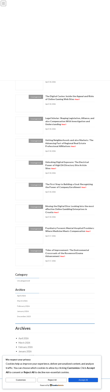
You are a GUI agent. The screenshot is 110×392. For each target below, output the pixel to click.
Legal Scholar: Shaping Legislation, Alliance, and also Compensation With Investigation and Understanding (69, 121)
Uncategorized (23, 281)
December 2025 (24, 316)
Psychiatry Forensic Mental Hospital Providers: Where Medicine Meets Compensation (69, 230)
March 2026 (22, 301)
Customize (21, 380)
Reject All (52, 380)
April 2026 (21, 296)
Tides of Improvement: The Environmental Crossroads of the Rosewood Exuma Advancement (67, 253)
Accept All (83, 380)
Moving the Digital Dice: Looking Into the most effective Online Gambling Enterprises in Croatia (69, 209)
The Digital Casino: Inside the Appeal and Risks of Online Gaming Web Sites (69, 98)
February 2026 (23, 306)
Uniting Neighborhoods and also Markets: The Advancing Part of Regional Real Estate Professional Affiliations (69, 143)
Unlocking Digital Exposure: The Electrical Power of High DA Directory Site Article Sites (67, 165)
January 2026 (23, 311)
